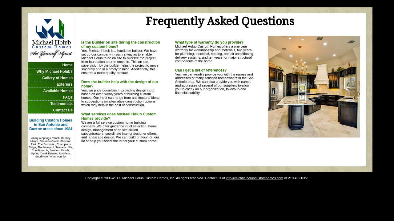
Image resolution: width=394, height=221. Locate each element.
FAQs (68, 97)
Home (67, 65)
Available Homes (58, 91)
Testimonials (61, 104)
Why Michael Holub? (55, 71)
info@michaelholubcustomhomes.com (254, 178)
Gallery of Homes (57, 78)
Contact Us (63, 110)
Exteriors (65, 84)
